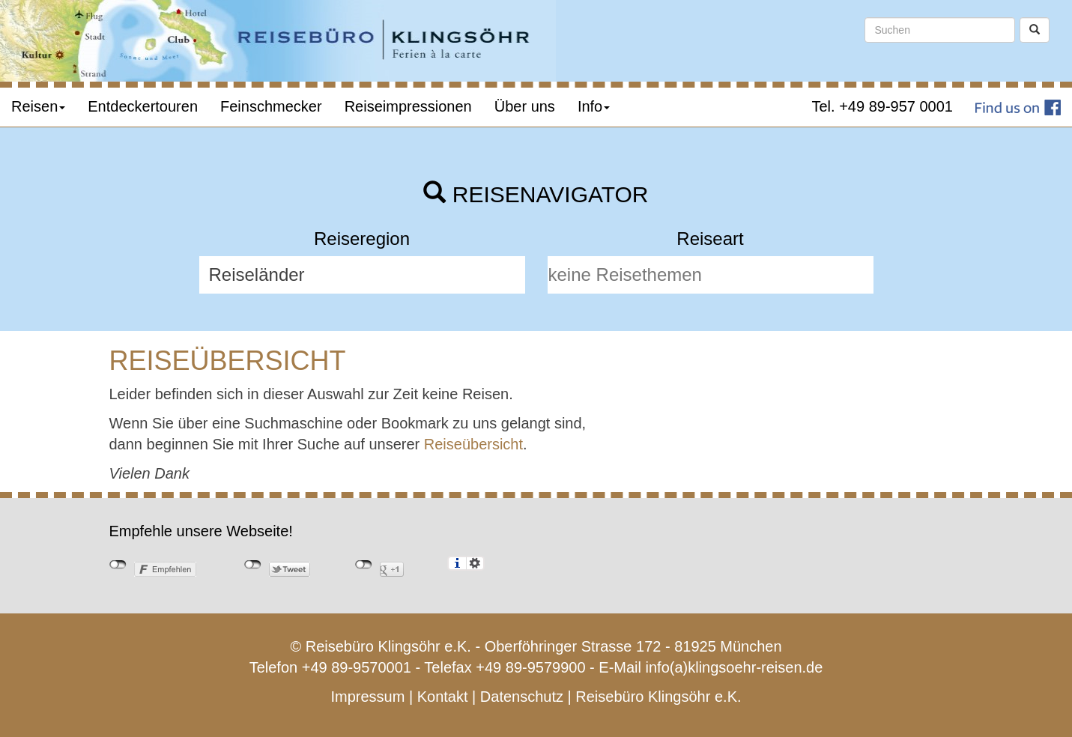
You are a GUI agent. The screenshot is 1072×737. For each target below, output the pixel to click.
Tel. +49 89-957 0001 (883, 106)
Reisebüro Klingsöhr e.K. (658, 696)
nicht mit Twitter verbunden (252, 564)
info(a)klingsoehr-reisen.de (734, 667)
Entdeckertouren (143, 106)
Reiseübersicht (473, 444)
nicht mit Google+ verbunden (363, 564)
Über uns (524, 106)
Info (594, 106)
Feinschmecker (271, 106)
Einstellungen (475, 563)
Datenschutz (521, 696)
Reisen (38, 106)
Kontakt (442, 696)
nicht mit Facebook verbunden (118, 564)
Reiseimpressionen (408, 106)
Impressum (367, 696)
